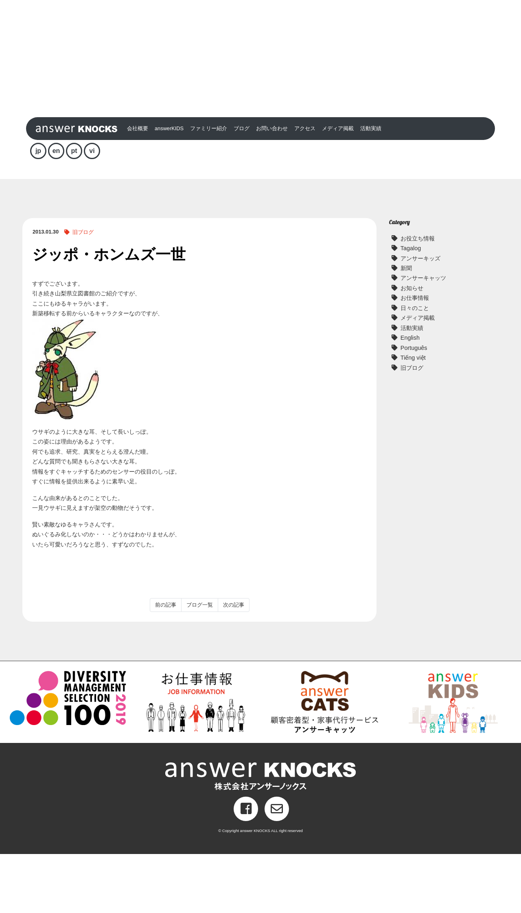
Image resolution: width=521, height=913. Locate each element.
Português (414, 407)
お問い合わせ (272, 188)
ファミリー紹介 (208, 188)
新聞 (406, 327)
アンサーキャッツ (423, 337)
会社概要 (137, 188)
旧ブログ (83, 291)
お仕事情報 (415, 357)
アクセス (304, 188)
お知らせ (412, 347)
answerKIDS (169, 188)
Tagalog (411, 307)
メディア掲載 (338, 188)
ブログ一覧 (199, 664)
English (410, 397)
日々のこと (415, 367)
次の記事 (233, 664)
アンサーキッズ (420, 317)
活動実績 (370, 188)
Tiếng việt (413, 417)
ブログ (242, 188)
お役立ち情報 (418, 297)
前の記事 (165, 664)
